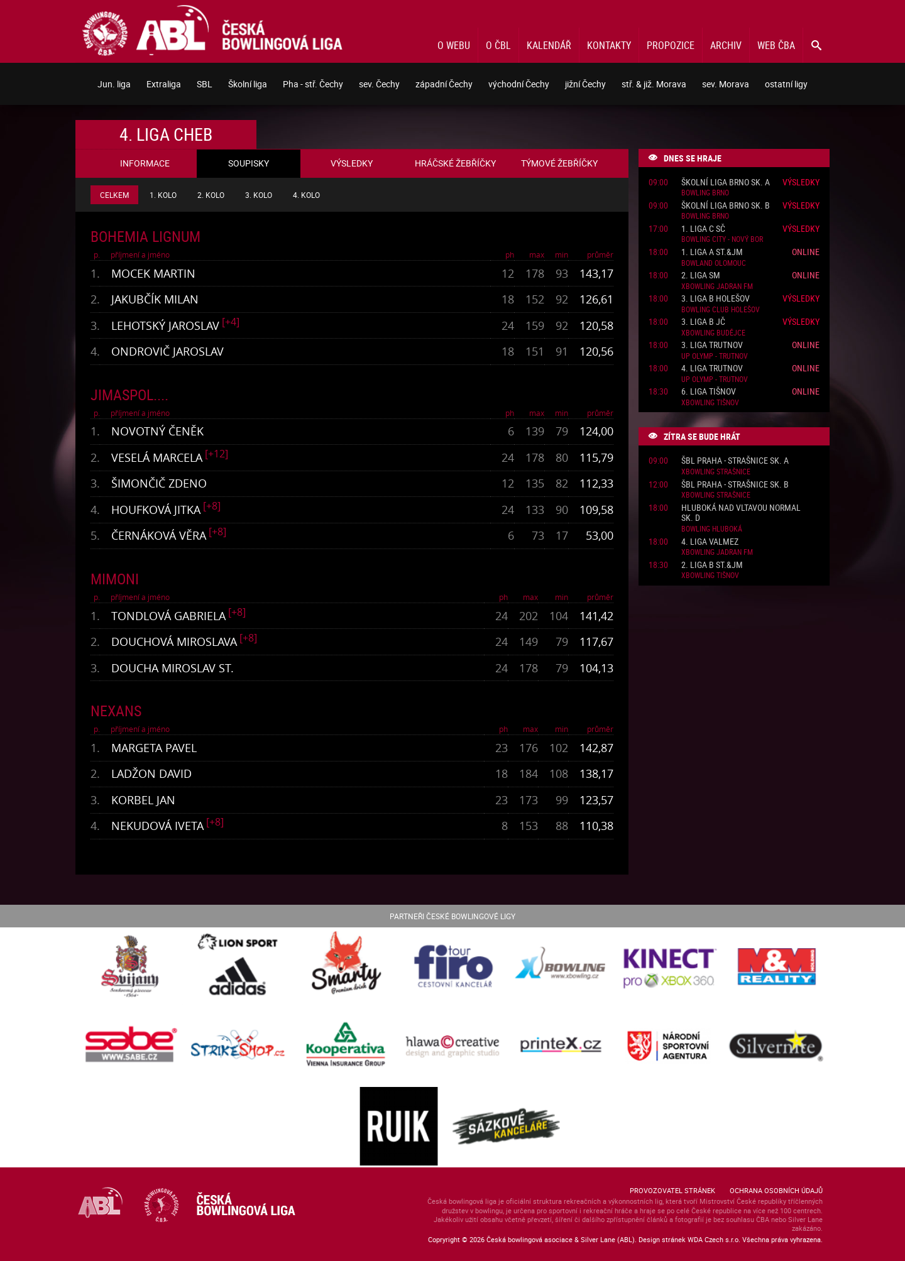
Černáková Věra (158, 535)
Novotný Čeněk (157, 431)
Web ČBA (776, 45)
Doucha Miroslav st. (172, 667)
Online (806, 252)
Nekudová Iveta (157, 825)
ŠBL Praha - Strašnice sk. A (735, 461)
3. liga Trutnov (712, 345)
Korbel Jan (143, 799)
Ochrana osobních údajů (776, 1190)
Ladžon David (151, 773)
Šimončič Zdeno (159, 483)
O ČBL (498, 45)
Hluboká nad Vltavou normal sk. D (741, 513)
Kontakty (609, 45)
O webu (453, 45)
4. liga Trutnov (712, 368)
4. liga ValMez (709, 542)
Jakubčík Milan (155, 299)
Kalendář (549, 45)
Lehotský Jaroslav (165, 325)
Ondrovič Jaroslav (167, 351)
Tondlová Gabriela (168, 615)
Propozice (670, 45)
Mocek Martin (153, 273)
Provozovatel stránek (672, 1190)
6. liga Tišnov (708, 391)
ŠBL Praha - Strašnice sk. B (735, 484)
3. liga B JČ (703, 322)
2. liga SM (700, 275)
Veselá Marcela (156, 457)
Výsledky (801, 182)
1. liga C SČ (703, 229)
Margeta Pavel (154, 747)
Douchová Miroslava (174, 641)
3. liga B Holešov (715, 298)
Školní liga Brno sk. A (725, 182)
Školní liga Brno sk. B (725, 205)
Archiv (726, 45)
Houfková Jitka (155, 509)
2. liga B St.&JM (712, 565)
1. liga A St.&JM (712, 252)
